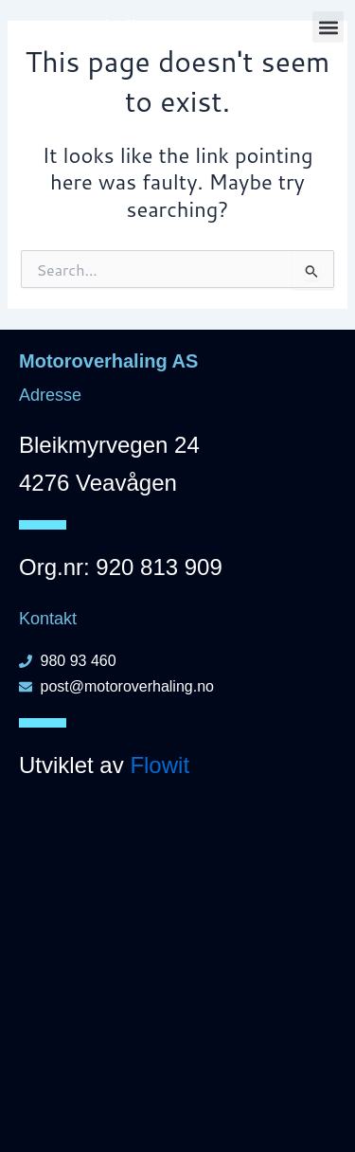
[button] (328, 27)
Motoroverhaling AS (100, 27)
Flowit (159, 765)
